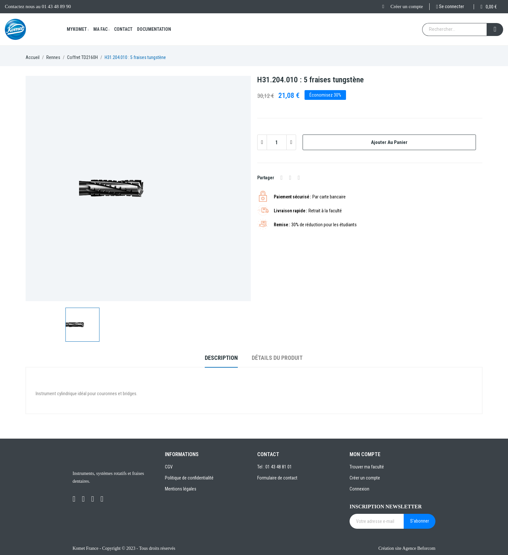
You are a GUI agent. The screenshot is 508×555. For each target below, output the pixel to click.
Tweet (290, 178)
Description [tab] (221, 357)
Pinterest (298, 178)
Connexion (359, 488)
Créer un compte (406, 6)
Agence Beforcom (418, 548)
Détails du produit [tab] (277, 357)
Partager (281, 178)
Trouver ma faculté (367, 466)
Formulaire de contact (277, 477)
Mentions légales (180, 488)
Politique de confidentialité (189, 477)
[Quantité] (276, 142)
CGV (169, 466)
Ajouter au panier (389, 142)
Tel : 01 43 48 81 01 (274, 466)
